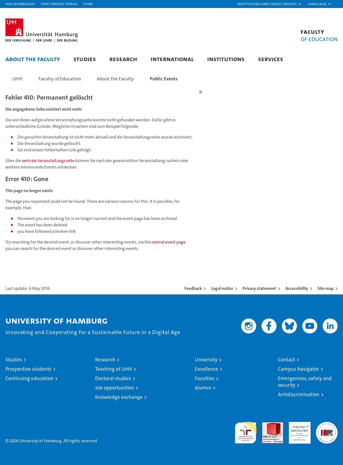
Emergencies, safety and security (305, 381)
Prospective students (28, 369)
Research (123, 58)
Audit (267, 425)
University (206, 359)
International (172, 58)
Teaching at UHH (113, 369)
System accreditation (327, 427)
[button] (269, 4)
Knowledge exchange (119, 397)
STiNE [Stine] (88, 3)
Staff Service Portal (59, 3)
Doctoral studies (113, 378)
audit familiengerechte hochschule (245, 430)
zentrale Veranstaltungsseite (48, 160)
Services (270, 58)
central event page (168, 242)
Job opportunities (114, 387)
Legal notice (222, 288)
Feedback (193, 288)
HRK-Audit (298, 425)
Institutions (226, 58)
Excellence (206, 369)
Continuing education (29, 378)
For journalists (20, 3)
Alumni (203, 387)
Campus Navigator (298, 369)
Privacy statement (259, 288)
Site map (326, 288)
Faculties (204, 378)
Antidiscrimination (298, 394)
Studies (84, 58)
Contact (286, 359)
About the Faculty (32, 58)
